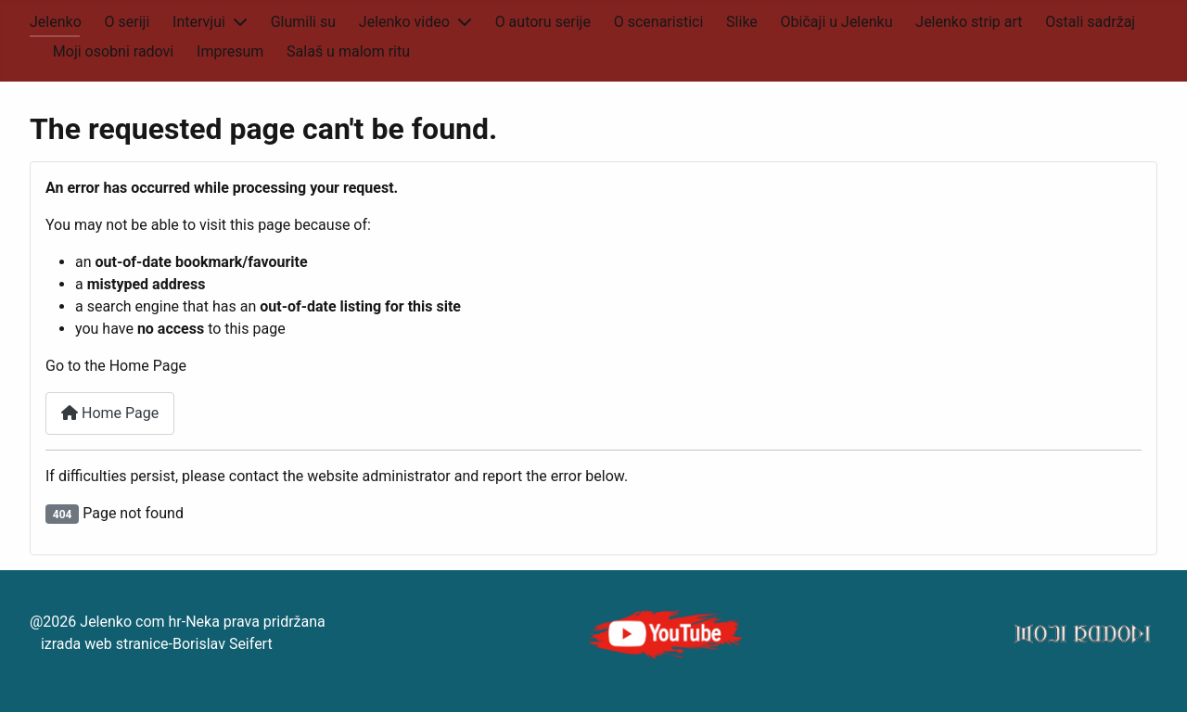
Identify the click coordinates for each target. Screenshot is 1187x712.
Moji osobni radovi (113, 51)
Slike (742, 22)
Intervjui (198, 22)
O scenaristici (659, 22)
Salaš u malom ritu (348, 51)
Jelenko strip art (968, 22)
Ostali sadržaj (1090, 22)
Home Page (110, 413)
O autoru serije (543, 22)
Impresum (230, 51)
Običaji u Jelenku (837, 22)
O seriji (127, 22)
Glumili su (303, 22)
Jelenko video (404, 22)
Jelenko (56, 22)
